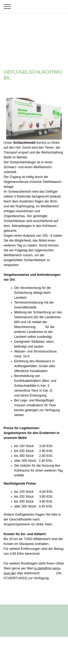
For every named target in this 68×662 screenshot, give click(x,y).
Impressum (9, 645)
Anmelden (8, 653)
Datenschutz (23, 645)
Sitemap (35, 645)
